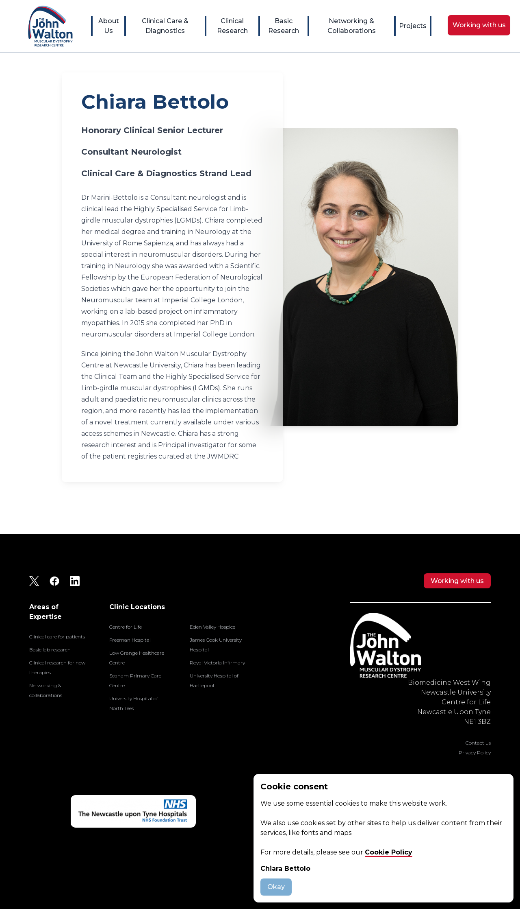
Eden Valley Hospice (212, 627)
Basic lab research (50, 650)
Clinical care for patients (57, 637)
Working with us (457, 581)
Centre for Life (125, 627)
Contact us (478, 743)
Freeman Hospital (130, 640)
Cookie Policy (388, 852)
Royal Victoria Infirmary (217, 663)
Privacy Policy (475, 752)
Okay (276, 887)
